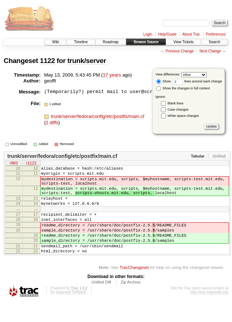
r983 (14, 164)
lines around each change (197, 81)
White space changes (183, 116)
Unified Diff (101, 302)
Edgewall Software (71, 312)
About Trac (191, 34)
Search (214, 42)
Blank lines (176, 103)
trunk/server (86, 60)
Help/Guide (167, 34)
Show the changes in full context (183, 88)
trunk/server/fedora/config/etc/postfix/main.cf (97, 116)
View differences (168, 74)
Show (163, 81)
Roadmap (111, 42)
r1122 (31, 164)
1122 (47, 60)
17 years (112, 75)
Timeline (80, 42)
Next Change (210, 51)
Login (147, 34)
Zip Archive (131, 302)
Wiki (55, 42)
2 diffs (52, 122)
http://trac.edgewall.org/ (209, 312)
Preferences (216, 34)
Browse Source (146, 42)
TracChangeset (134, 287)
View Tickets (183, 42)
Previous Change (180, 51)
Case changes (178, 109)
